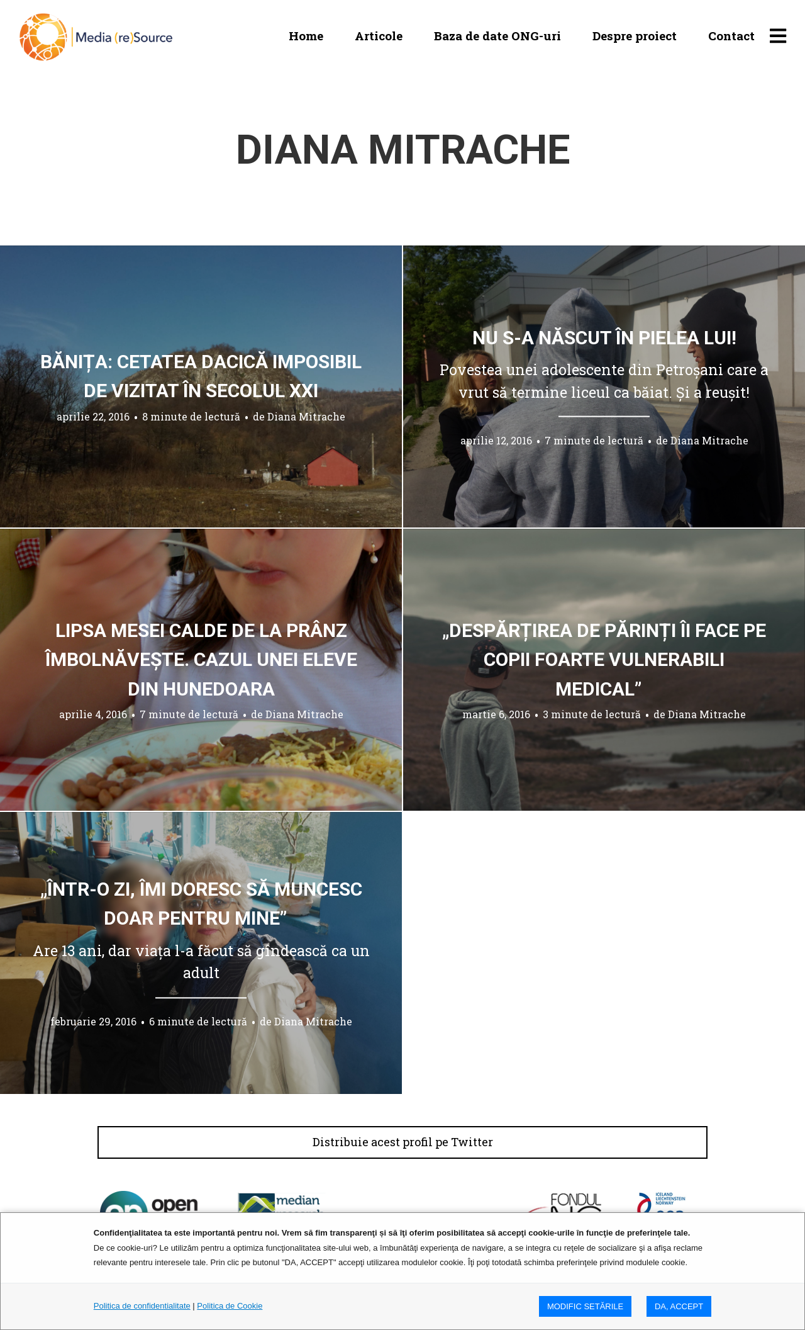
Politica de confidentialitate (142, 1305)
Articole (378, 35)
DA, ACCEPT (679, 1306)
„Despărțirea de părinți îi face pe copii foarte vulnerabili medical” (604, 659)
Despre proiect (634, 35)
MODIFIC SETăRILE (585, 1306)
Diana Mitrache (306, 416)
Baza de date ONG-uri (497, 35)
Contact (731, 35)
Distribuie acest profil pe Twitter (403, 1142)
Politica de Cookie (229, 1305)
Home (306, 35)
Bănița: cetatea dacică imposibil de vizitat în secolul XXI (201, 376)
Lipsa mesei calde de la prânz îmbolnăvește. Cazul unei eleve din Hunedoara (201, 659)
